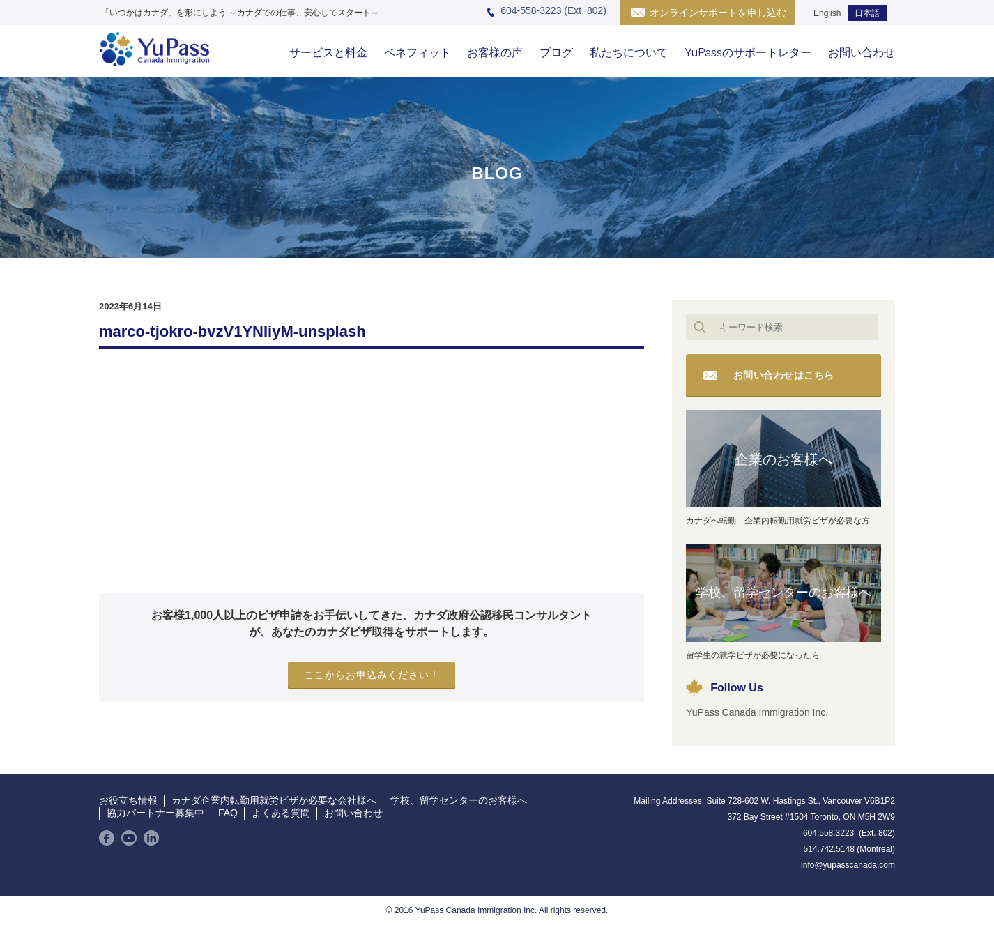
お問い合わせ (861, 52)
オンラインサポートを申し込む (718, 12)
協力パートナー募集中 (155, 812)
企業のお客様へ (783, 459)
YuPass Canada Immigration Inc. (757, 712)
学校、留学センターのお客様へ (783, 592)
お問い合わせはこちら (783, 375)
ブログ (556, 52)
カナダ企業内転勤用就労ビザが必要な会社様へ (273, 800)
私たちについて (629, 52)
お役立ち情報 (128, 800)
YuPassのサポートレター (748, 52)
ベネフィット (417, 52)
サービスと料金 (328, 52)
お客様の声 (495, 52)
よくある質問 (281, 812)
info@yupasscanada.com (848, 865)
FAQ (228, 812)
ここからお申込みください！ (372, 674)
